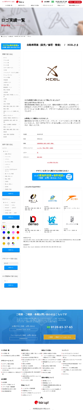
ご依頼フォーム (47, 367)
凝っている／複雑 (9, 173)
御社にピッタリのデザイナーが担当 (52, 357)
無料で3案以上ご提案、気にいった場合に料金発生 (32, 351)
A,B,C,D (13, 202)
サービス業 (6, 65)
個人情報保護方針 (6, 388)
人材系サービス (7, 82)
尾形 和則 (39, 157)
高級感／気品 (8, 189)
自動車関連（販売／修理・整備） (10, 121)
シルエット (7, 164)
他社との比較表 (27, 361)
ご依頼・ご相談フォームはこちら (59, 334)
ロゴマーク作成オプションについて (32, 390)
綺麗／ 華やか (42, 241)
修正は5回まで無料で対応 (49, 363)
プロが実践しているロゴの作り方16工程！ (72, 368)
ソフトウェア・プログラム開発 (10, 72)
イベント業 (6, 62)
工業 (4, 101)
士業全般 (5, 92)
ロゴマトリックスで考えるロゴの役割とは (72, 353)
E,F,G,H (7, 204)
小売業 (5, 99)
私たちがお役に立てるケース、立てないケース (32, 357)
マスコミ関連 (6, 77)
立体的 (6, 181)
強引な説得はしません (48, 365)
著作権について (47, 378)
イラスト (7, 159)
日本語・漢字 (8, 212)
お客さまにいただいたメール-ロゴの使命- (72, 357)
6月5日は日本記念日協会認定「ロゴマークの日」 (72, 361)
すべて (5, 57)
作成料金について (27, 388)
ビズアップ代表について (8, 382)
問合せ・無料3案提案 (75, 2)
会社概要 (47, 1)
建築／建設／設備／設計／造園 (10, 106)
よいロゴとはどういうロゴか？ (71, 350)
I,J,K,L (13, 204)
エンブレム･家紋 (9, 161)
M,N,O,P (7, 207)
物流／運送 (6, 108)
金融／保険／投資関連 (8, 134)
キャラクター (46, 239)
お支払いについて (27, 392)
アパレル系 (6, 60)
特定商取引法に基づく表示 (9, 386)
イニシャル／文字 (27, 239)
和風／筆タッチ (8, 176)
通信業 (5, 132)
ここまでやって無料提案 (29, 385)
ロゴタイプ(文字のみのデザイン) (11, 170)
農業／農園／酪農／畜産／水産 (10, 129)
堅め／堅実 (7, 178)
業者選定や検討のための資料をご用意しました (32, 366)
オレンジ (13, 237)
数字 (15, 212)
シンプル (7, 167)
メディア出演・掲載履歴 (8, 384)
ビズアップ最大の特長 (8, 361)
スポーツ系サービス (8, 67)
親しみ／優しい (8, 184)
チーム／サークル (7, 75)
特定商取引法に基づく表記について (41, 405)
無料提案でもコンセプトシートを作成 (52, 360)
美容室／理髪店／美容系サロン (10, 117)
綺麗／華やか (8, 154)
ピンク (13, 232)
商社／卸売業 (6, 89)
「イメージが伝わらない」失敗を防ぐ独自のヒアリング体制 (52, 353)
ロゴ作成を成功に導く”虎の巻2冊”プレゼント (32, 370)
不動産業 (5, 80)
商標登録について (47, 380)
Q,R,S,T (14, 207)
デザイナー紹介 (6, 363)
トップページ (4, 36)
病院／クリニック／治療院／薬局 (10, 112)
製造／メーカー (7, 127)
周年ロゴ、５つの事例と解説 (70, 365)
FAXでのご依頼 (47, 369)
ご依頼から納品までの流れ (49, 350)
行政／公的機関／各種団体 (9, 124)
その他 (5, 70)
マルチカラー (13, 243)
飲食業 (5, 136)
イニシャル (7, 156)
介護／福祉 (6, 85)
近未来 (6, 186)
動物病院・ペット (7, 87)
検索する (11, 193)
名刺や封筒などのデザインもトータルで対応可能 (32, 374)
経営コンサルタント (8, 115)
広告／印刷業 (6, 103)
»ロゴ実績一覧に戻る (52, 162)
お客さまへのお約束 (28, 363)
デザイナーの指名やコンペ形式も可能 (11, 370)
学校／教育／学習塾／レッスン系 (10, 95)
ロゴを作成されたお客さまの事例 (10, 353)
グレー (13, 226)
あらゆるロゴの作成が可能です (30, 354)
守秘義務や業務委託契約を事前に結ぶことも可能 (52, 383)
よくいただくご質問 (28, 377)
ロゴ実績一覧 (10, 36)
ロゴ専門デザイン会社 (14, 1)
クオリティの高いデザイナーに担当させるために (11, 366)
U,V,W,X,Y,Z (8, 209)
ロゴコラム (66, 371)
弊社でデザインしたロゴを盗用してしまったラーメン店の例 (52, 387)
